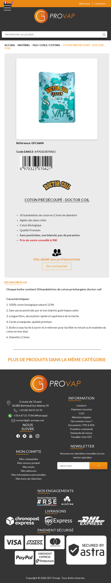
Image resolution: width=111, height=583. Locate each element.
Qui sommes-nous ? (82, 421)
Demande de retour (81, 432)
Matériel (24, 45)
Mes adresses (29, 470)
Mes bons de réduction (29, 478)
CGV (81, 413)
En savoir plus (15, 282)
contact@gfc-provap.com (30, 420)
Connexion (100, 3)
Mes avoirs (29, 466)
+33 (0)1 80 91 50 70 (30, 410)
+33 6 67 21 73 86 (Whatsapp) (30, 415)
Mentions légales (81, 417)
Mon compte (28, 451)
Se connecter (56, 266)
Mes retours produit (28, 462)
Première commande (81, 429)
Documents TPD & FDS (81, 425)
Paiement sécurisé (81, 409)
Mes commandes (28, 459)
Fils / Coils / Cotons (46, 45)
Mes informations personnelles (28, 474)
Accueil (9, 45)
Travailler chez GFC (81, 436)
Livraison (81, 405)
